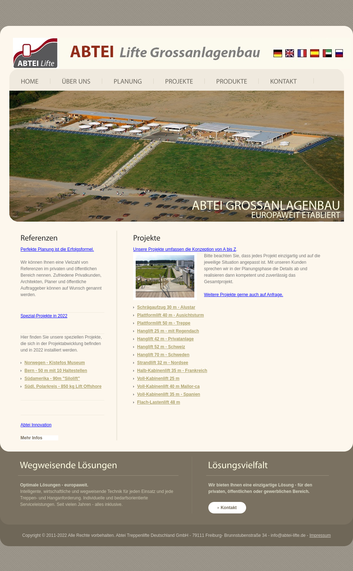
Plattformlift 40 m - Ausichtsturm (170, 315)
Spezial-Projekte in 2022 (44, 315)
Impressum (320, 535)
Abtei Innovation (36, 424)
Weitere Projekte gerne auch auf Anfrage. (243, 294)
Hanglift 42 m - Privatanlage (165, 338)
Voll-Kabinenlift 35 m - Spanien (168, 394)
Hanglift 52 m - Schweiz (161, 346)
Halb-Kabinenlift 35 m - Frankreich (172, 370)
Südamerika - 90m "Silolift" (52, 378)
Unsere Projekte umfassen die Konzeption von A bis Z (184, 249)
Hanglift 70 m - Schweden (163, 354)
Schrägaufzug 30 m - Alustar (166, 307)
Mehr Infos (31, 437)
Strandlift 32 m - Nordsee (162, 362)
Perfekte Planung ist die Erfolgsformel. (57, 249)
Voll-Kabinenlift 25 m (158, 378)
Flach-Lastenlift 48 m (158, 402)
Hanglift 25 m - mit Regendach (168, 331)
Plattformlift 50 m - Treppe (163, 323)
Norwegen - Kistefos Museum (54, 362)
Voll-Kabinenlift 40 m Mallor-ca (168, 386)
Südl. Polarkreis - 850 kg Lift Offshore (62, 386)
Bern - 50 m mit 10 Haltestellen (55, 370)
